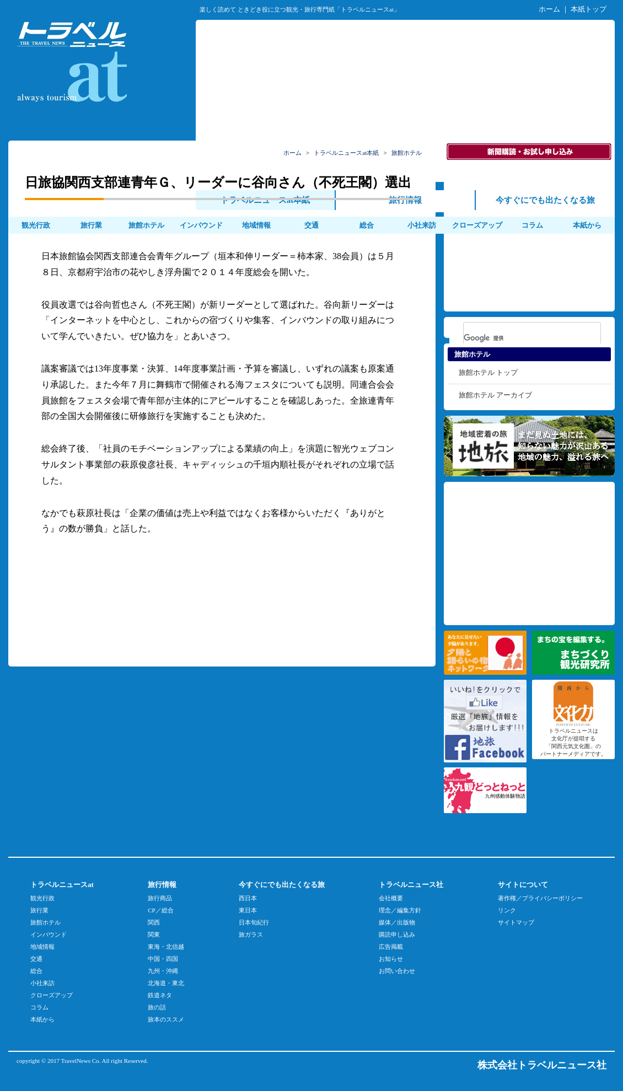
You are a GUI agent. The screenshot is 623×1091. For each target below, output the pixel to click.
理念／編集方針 (400, 910)
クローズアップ (477, 225)
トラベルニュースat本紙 (265, 200)
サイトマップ (516, 922)
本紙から (587, 225)
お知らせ (391, 958)
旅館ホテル (146, 225)
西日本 (248, 898)
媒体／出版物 (397, 922)
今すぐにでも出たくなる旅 (545, 200)
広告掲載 (391, 946)
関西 (154, 922)
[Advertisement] (405, 100)
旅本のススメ (166, 1019)
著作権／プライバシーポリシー (540, 898)
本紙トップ (588, 9)
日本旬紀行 (254, 922)
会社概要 (391, 898)
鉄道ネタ (160, 995)
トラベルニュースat (62, 884)
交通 (311, 225)
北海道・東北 (166, 983)
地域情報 (256, 225)
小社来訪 (421, 225)
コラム (532, 225)
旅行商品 (160, 898)
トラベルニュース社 (411, 884)
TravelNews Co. (81, 1060)
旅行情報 (405, 200)
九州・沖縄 (163, 971)
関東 (154, 934)
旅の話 (157, 1007)
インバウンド (201, 225)
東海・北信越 (166, 946)
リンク (507, 910)
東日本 (248, 910)
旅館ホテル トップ (488, 372)
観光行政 (36, 225)
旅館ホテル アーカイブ (495, 395)
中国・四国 (163, 958)
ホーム (549, 9)
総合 (366, 225)
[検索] (518, 338)
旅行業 (91, 225)
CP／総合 (160, 910)
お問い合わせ (397, 971)
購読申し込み (397, 934)
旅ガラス (251, 934)
